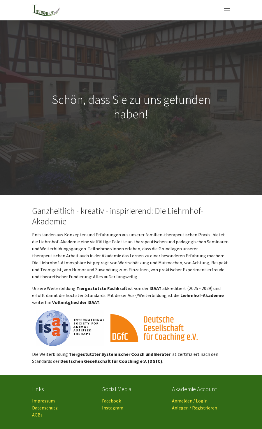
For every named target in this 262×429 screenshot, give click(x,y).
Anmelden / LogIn (190, 401)
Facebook (111, 401)
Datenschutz (45, 408)
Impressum (43, 401)
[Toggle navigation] (227, 10)
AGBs (37, 415)
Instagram (112, 408)
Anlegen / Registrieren (194, 408)
